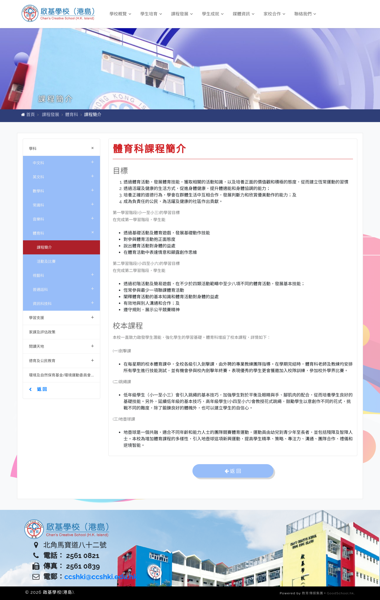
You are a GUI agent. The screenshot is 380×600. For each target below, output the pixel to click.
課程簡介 (44, 247)
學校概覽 (120, 14)
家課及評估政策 (42, 332)
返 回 (38, 389)
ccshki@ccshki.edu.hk (100, 577)
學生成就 (213, 14)
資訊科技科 (63, 302)
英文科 (63, 175)
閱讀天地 (61, 345)
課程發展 (182, 14)
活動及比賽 (46, 261)
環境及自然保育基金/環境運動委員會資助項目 (64, 375)
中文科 (63, 161)
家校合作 (274, 14)
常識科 (63, 204)
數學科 (63, 190)
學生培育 (151, 14)
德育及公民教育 (61, 360)
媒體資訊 (243, 14)
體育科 (71, 114)
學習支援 (61, 317)
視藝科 (63, 274)
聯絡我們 (305, 14)
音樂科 (63, 218)
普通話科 (63, 288)
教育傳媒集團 (312, 593)
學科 (62, 148)
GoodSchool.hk (340, 593)
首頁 (30, 114)
